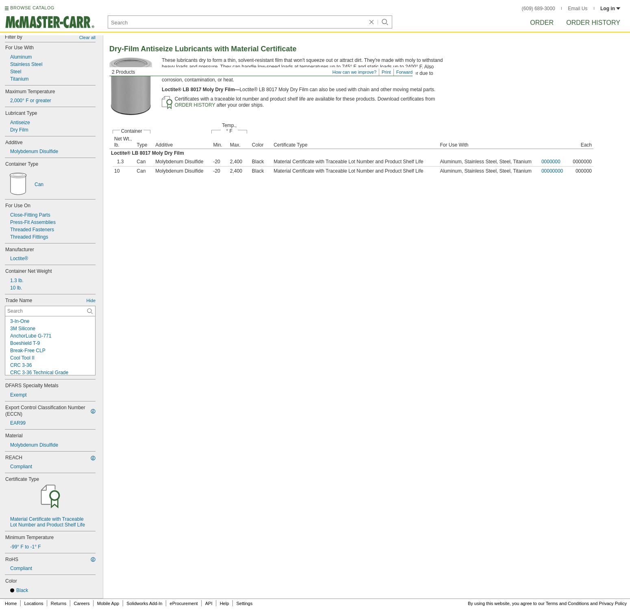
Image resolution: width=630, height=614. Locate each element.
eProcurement (184, 603)
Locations (33, 603)
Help (224, 603)
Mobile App (108, 603)
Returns (59, 603)
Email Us (577, 8)
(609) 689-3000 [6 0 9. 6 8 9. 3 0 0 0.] (538, 8)
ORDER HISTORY (195, 105)
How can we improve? (354, 72)
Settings (244, 603)
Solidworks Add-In (144, 603)
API (209, 603)
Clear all (87, 37)
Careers (81, 603)
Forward (404, 72)
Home (11, 603)
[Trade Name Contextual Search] (50, 311)
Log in (610, 8)
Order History (593, 22)
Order (542, 22)
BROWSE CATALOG (32, 7)
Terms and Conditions (567, 603)
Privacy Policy (613, 603)
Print (386, 72)
